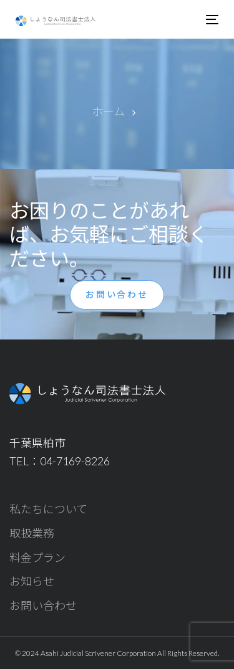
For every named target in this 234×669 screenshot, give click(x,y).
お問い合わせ (43, 605)
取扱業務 (31, 533)
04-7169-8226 (75, 461)
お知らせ (31, 581)
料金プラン (37, 557)
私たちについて (48, 509)
